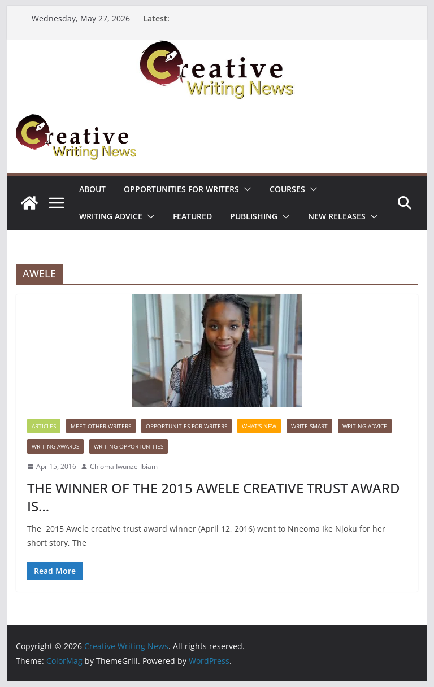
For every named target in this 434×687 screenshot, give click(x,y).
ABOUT (92, 189)
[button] (245, 189)
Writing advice (110, 216)
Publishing (253, 216)
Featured (192, 216)
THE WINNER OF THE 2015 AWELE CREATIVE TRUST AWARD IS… (213, 497)
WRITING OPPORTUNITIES (128, 446)
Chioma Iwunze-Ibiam (124, 466)
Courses (287, 189)
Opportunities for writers (181, 189)
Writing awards (55, 446)
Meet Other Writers (101, 426)
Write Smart (309, 426)
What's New (259, 426)
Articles (44, 426)
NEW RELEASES (337, 216)
